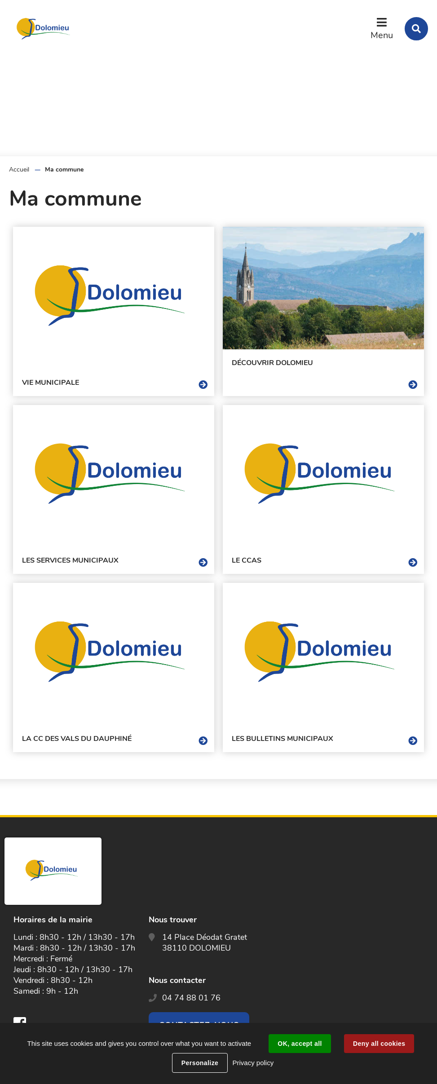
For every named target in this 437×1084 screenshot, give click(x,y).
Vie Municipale (50, 382)
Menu (382, 35)
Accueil (19, 169)
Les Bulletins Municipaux (282, 738)
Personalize (199, 1062)
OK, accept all (300, 1043)
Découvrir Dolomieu (272, 362)
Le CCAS (246, 560)
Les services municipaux (70, 560)
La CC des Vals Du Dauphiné (77, 738)
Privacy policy (253, 1062)
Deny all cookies (379, 1043)
